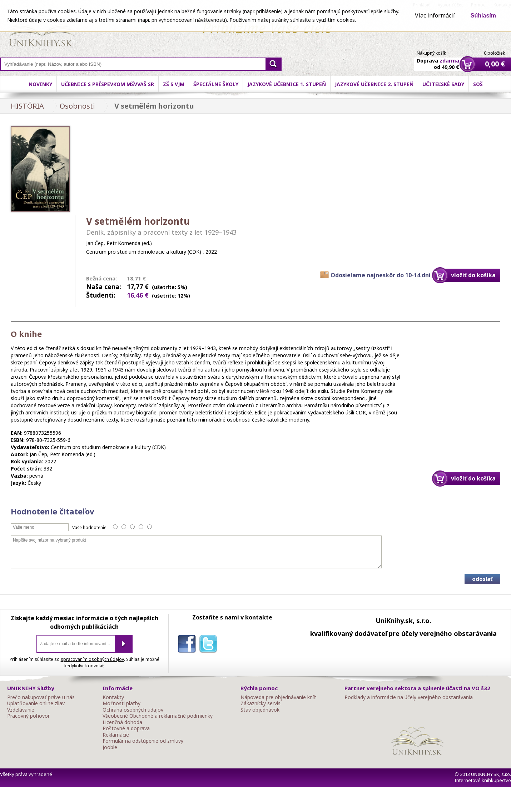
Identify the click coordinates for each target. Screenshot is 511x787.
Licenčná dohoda (122, 722)
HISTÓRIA (27, 106)
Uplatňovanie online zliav (36, 703)
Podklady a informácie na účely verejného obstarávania (408, 697)
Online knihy (41, 32)
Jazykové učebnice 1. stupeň (286, 84)
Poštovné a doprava (126, 728)
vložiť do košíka (473, 275)
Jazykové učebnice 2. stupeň (374, 84)
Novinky (40, 84)
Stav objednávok (259, 710)
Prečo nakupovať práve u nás (41, 697)
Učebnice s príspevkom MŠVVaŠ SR (107, 84)
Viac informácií (435, 15)
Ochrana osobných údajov (133, 710)
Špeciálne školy (215, 84)
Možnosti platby (121, 703)
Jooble (110, 747)
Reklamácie (116, 735)
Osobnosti (77, 106)
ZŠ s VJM (173, 84)
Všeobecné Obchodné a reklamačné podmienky (158, 716)
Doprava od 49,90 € (438, 59)
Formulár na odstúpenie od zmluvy (143, 741)
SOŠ (478, 84)
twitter (209, 645)
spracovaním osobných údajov (92, 659)
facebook (188, 645)
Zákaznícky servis (260, 703)
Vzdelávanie (20, 710)
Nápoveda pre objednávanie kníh (278, 697)
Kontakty (113, 697)
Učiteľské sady (443, 84)
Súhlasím (483, 16)
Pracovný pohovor (28, 716)
